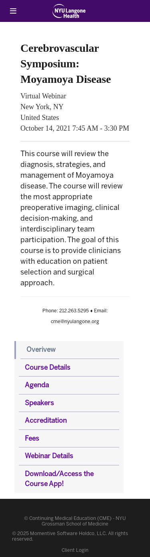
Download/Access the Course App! (59, 479)
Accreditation (46, 420)
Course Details (47, 367)
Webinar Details (49, 456)
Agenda (37, 385)
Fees (32, 438)
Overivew (41, 349)
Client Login (75, 550)
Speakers (39, 403)
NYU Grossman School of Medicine (84, 521)
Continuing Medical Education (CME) (70, 518)
